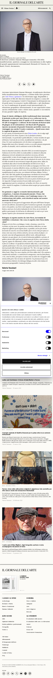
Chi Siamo (5, 636)
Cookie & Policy (7, 653)
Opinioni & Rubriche (8, 621)
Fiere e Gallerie (4, 56)
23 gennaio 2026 (17, 553)
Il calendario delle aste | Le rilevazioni (38, 621)
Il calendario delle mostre (34, 619)
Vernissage (5, 644)
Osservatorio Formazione (34, 632)
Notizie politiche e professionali (11, 624)
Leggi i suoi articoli (8, 270)
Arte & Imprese (31, 609)
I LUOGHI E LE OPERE (9, 598)
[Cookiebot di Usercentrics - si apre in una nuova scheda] (38, 303)
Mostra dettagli (42, 355)
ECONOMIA (29, 598)
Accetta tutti (26, 361)
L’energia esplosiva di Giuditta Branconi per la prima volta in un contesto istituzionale (26, 434)
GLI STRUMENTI (31, 616)
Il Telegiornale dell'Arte (9, 642)
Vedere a (5, 629)
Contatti (4, 650)
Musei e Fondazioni (8, 606)
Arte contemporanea (5, 79)
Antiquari (29, 603)
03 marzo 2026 (17, 444)
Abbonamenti (42, 8)
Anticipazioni (9, 429)
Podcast (28, 627)
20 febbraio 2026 (17, 500)
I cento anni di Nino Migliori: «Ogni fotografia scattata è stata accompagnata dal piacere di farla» (23, 546)
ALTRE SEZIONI (7, 616)
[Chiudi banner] (50, 303)
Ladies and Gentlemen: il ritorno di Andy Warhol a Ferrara (21, 380)
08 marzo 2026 (17, 388)
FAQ (3, 655)
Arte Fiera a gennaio (13, 97)
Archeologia (6, 601)
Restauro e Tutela (10, 485)
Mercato (29, 612)
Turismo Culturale (7, 609)
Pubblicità (5, 647)
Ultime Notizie (9, 8)
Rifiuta (26, 373)
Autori (28, 624)
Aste (27, 606)
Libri (3, 619)
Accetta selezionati (26, 367)
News (3, 429)
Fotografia (9, 541)
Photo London (32, 133)
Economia (3, 55)
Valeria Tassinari (6, 388)
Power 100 (29, 629)
